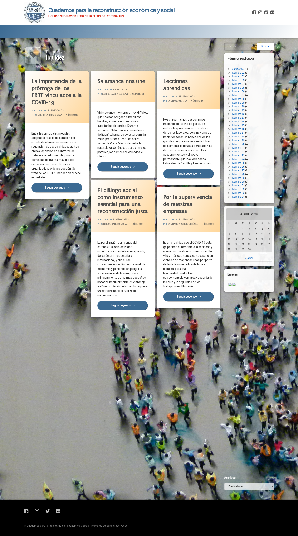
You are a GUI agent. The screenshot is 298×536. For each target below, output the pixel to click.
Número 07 (240, 81)
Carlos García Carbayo (116, 94)
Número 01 (126, 227)
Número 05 (240, 73)
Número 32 (240, 175)
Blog (65, 30)
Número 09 (240, 88)
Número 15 (240, 111)
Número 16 (240, 114)
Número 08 (240, 84)
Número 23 (240, 141)
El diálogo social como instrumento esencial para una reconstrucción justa (120, 192)
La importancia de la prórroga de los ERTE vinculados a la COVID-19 (57, 91)
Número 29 (240, 163)
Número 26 (240, 152)
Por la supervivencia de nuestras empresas (186, 193)
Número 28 (240, 160)
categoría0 (240, 54)
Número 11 (240, 96)
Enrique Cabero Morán (50, 115)
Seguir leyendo (64, 189)
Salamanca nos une (122, 81)
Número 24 (240, 145)
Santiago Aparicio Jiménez (186, 221)
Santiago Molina (177, 101)
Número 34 (240, 182)
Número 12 (240, 99)
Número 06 (72, 114)
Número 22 (240, 137)
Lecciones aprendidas (177, 85)
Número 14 (240, 107)
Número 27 (240, 156)
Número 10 (240, 92)
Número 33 (240, 178)
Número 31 (240, 171)
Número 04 (138, 93)
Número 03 (240, 66)
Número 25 (240, 148)
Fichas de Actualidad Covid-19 (103, 30)
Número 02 (197, 100)
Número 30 (240, 167)
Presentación (40, 30)
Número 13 (240, 103)
